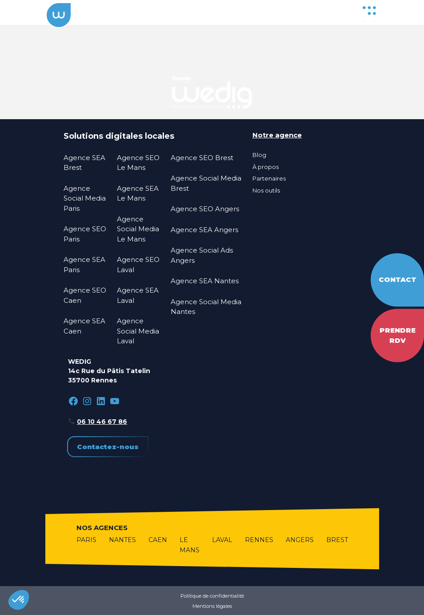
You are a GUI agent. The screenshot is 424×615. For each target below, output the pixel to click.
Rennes (259, 540)
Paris (86, 540)
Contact (397, 279)
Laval (222, 540)
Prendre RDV (398, 335)
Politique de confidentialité (212, 596)
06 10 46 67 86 (102, 422)
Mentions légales (212, 606)
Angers (300, 540)
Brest (337, 540)
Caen (157, 540)
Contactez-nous (108, 446)
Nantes (122, 540)
